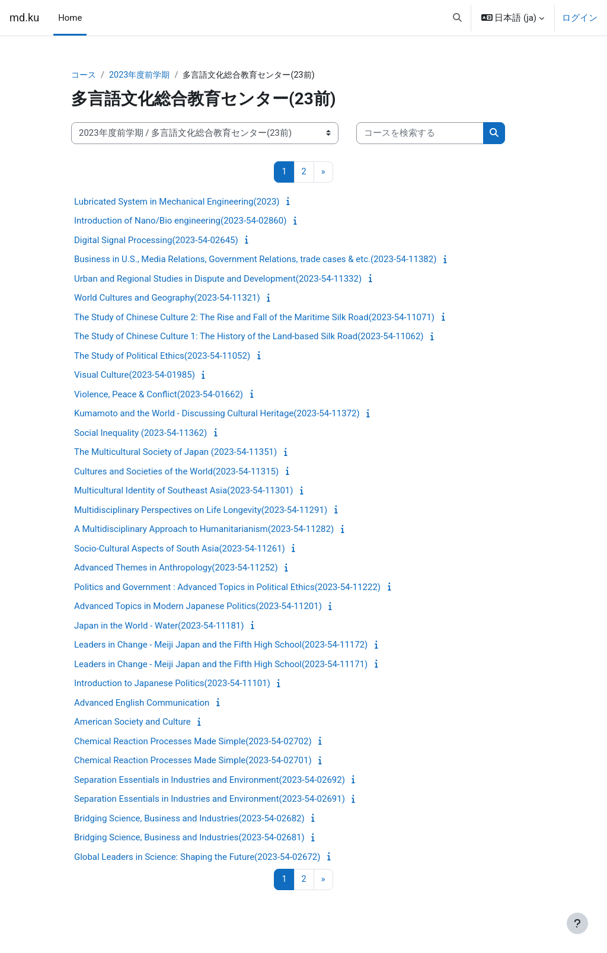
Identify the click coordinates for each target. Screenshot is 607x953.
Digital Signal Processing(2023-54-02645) (156, 240)
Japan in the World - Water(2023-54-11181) (159, 626)
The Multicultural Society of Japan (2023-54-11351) (175, 452)
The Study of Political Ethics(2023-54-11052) (162, 356)
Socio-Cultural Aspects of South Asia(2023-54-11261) (179, 549)
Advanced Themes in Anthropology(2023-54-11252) (176, 568)
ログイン (580, 17)
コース (84, 75)
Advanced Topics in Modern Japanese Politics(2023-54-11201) (198, 606)
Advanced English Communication (141, 703)
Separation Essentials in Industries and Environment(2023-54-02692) (209, 780)
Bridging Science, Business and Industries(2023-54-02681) (189, 838)
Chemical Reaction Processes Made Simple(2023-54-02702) (193, 742)
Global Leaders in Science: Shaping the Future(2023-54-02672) (197, 857)
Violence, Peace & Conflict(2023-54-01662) (158, 395)
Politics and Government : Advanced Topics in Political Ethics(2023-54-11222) (227, 587)
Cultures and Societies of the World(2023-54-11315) (176, 472)
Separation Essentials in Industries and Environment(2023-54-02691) (209, 799)
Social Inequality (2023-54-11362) (140, 433)
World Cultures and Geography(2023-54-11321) (167, 298)
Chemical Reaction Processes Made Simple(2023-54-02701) (193, 761)
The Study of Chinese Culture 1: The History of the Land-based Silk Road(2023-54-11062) (249, 337)
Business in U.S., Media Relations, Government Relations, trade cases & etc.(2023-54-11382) (255, 259)
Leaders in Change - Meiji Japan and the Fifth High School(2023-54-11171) (221, 664)
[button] (457, 18)
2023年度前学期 (143, 75)
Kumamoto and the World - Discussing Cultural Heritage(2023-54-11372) (217, 414)
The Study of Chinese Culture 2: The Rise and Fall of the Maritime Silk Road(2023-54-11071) (254, 318)
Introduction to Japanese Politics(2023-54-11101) (172, 683)
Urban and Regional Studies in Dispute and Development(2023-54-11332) (218, 279)
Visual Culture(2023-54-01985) (134, 375)
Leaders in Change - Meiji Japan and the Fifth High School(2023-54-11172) (221, 645)
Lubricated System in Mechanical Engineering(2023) (177, 202)
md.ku (24, 17)
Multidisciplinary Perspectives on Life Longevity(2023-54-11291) (200, 510)
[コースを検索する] (420, 133)
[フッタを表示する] (577, 923)
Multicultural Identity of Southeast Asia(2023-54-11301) (183, 491)
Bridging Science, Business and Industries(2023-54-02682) (189, 819)
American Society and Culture (132, 722)
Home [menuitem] (70, 17)
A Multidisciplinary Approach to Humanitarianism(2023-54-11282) (204, 529)
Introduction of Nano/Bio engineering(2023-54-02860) (180, 221)
